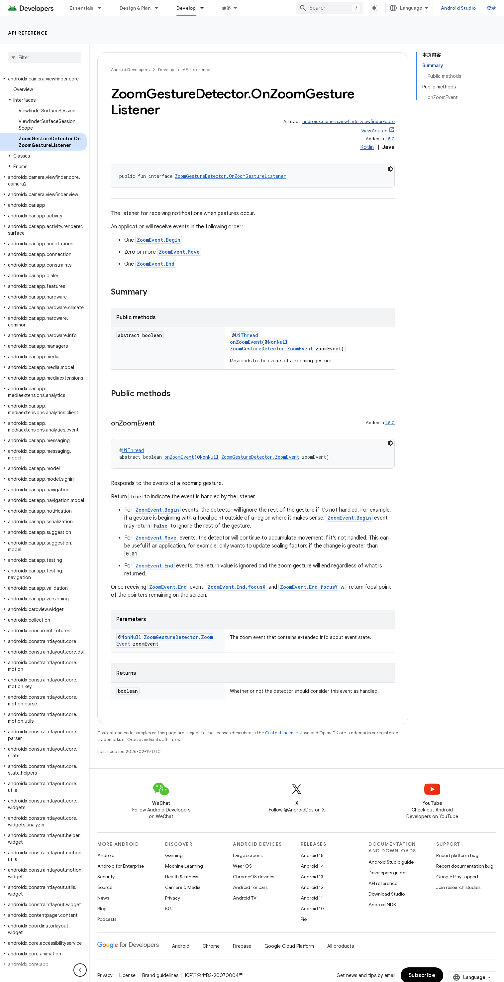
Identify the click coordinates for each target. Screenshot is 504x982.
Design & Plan (135, 8)
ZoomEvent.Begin (158, 240)
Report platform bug (457, 855)
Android (106, 855)
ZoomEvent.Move (179, 252)
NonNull (278, 342)
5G (168, 909)
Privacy (172, 898)
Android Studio (458, 8)
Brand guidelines (160, 975)
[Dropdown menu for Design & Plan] (159, 8)
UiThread (246, 335)
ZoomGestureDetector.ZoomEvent (271, 348)
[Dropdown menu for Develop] (205, 8)
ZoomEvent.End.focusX (236, 587)
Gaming (174, 855)
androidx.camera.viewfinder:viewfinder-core (348, 121)
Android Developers (130, 69)
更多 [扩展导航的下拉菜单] (227, 8)
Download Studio (386, 894)
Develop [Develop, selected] (186, 8)
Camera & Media (183, 887)
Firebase (242, 946)
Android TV (244, 898)
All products (340, 946)
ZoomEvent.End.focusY (309, 587)
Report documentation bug (464, 866)
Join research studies (458, 887)
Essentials (81, 8)
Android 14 (312, 866)
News (103, 898)
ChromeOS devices (253, 877)
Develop (166, 69)
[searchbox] (44, 57)
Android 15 (312, 855)
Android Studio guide (391, 862)
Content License (281, 733)
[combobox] (329, 8)
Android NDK (382, 905)
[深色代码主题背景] (390, 169)
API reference (28, 33)
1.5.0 (390, 139)
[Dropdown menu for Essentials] (103, 8)
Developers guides (387, 873)
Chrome (211, 946)
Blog (102, 909)
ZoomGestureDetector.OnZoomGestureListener (230, 176)
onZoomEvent (246, 342)
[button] (43, 78)
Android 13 (312, 877)
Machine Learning (184, 866)
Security (106, 877)
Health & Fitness (181, 877)
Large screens (247, 855)
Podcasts (106, 919)
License (127, 975)
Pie (304, 919)
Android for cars (250, 887)
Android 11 (312, 898)
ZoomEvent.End (155, 264)
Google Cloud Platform (289, 946)
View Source (374, 131)
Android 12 (312, 887)
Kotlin (367, 147)
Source (104, 887)
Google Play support (457, 877)
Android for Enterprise (120, 866)
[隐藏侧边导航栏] (80, 970)
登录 (491, 8)
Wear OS (242, 866)
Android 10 (312, 909)
